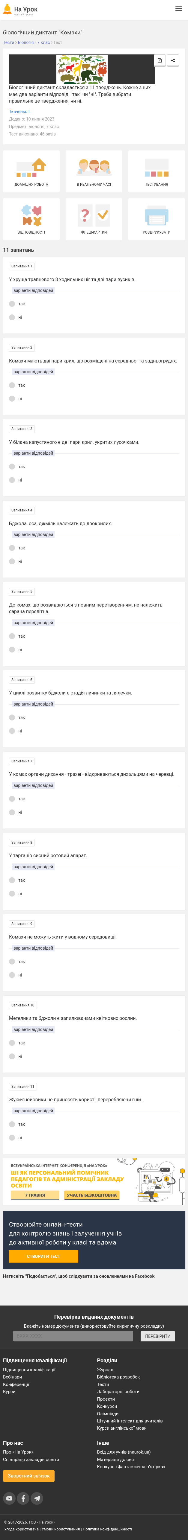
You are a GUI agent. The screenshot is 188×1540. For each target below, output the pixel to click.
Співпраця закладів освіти (31, 1459)
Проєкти (106, 1399)
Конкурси (107, 1406)
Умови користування (61, 1529)
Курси (9, 1391)
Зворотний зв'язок (29, 1476)
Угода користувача (21, 1529)
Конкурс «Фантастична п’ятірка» (131, 1466)
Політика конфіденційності (107, 1529)
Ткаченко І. (20, 111)
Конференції (16, 1384)
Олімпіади (108, 1413)
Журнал (105, 1370)
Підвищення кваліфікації (29, 1370)
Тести (103, 1384)
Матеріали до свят (116, 1459)
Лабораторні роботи (118, 1391)
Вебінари (12, 1377)
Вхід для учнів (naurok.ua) (124, 1452)
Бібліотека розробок (118, 1377)
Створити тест (43, 1256)
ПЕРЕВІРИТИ (157, 1336)
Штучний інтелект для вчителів (130, 1421)
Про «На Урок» (18, 1452)
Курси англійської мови (122, 1428)
